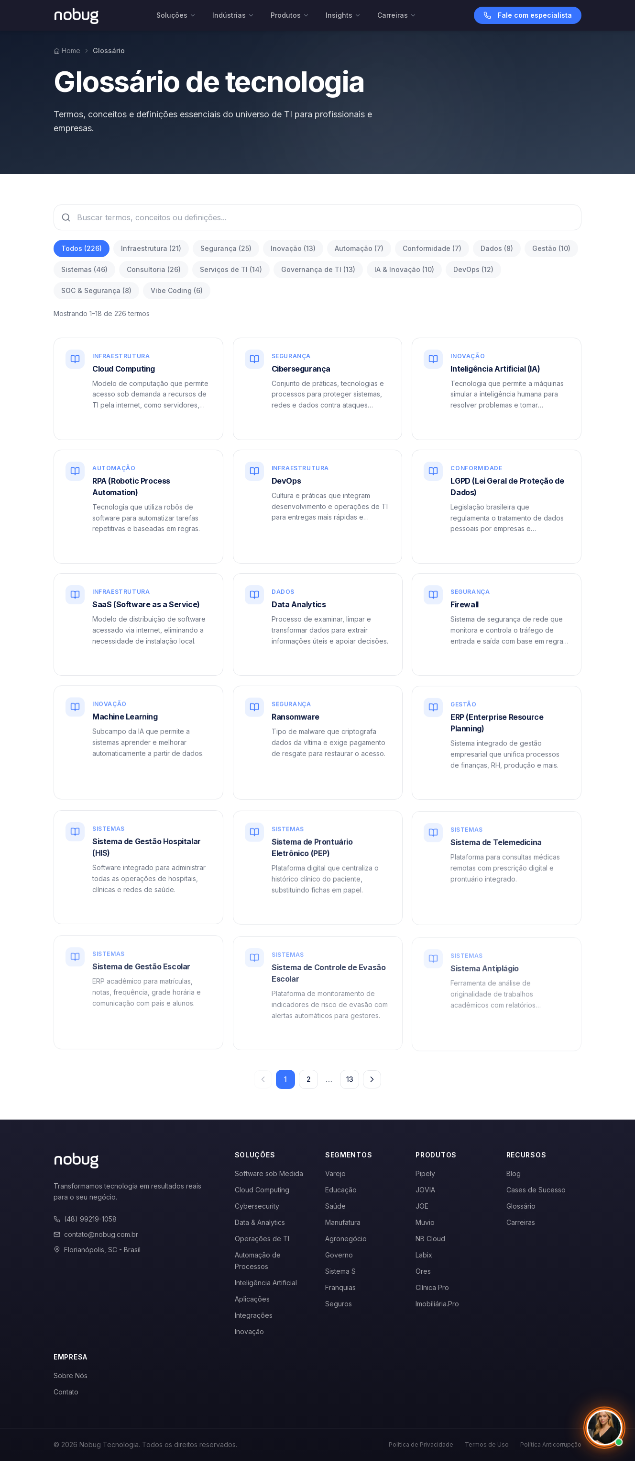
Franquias (340, 1287)
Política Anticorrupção (550, 1444)
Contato (66, 1392)
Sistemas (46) (84, 269)
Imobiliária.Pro (437, 1304)
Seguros (338, 1304)
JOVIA (425, 1190)
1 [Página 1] (285, 1079)
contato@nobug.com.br (96, 1234)
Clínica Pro (432, 1287)
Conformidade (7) (432, 248)
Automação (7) (359, 248)
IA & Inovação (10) (404, 269)
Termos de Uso (487, 1444)
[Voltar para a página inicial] (76, 15)
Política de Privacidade (421, 1444)
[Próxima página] (372, 1079)
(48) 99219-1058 (85, 1219)
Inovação (249, 1331)
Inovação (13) (293, 248)
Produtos (290, 15)
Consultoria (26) (154, 269)
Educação (341, 1190)
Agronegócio (346, 1238)
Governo (339, 1255)
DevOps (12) (473, 269)
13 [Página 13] (349, 1079)
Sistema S (340, 1271)
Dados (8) (497, 248)
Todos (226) (81, 248)
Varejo (335, 1173)
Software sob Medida (269, 1173)
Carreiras (396, 15)
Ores (423, 1271)
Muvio (425, 1222)
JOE (422, 1206)
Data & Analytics (260, 1222)
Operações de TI (262, 1238)
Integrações (254, 1315)
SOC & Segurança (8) (96, 290)
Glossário (521, 1206)
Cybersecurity (257, 1206)
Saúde (335, 1206)
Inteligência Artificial (266, 1283)
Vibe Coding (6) (177, 290)
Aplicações (252, 1299)
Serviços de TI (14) (231, 269)
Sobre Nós (71, 1375)
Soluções (176, 15)
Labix (424, 1255)
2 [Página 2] (309, 1079)
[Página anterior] (263, 1079)
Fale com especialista (527, 15)
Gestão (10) (551, 248)
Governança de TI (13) (318, 269)
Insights (343, 15)
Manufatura (343, 1222)
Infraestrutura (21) (151, 248)
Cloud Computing (262, 1190)
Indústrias (233, 15)
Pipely (425, 1173)
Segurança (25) (226, 248)
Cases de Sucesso (536, 1190)
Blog (513, 1173)
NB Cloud (430, 1238)
